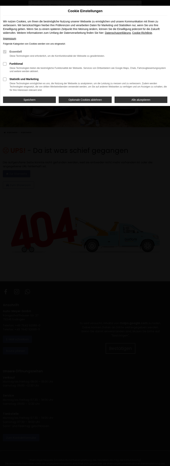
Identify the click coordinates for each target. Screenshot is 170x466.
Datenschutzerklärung (118, 32)
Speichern (29, 99)
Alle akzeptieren (141, 99)
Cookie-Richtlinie (142, 32)
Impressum (9, 38)
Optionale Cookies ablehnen (85, 99)
